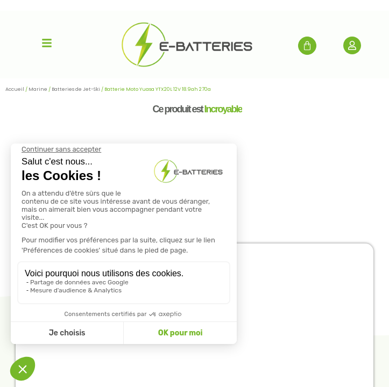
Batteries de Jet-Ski (76, 89)
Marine (38, 89)
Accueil (14, 89)
